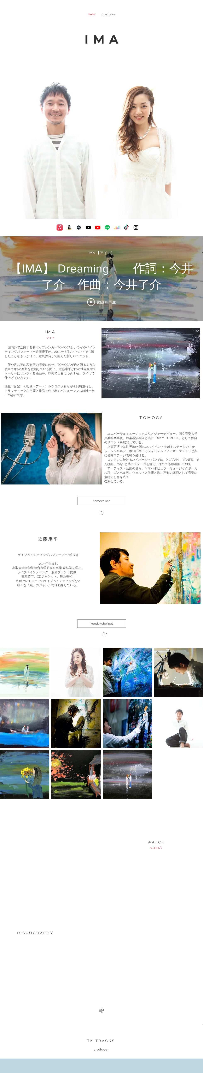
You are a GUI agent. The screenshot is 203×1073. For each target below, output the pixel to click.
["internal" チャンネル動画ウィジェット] (101, 278)
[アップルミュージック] (60, 227)
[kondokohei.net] (101, 623)
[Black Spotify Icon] (79, 227)
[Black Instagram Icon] (136, 227)
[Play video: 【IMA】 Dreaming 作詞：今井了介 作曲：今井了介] (101, 302)
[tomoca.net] (101, 501)
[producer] (101, 1049)
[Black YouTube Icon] (88, 227)
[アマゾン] (69, 227)
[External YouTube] (49, 845)
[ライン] (107, 227)
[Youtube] (98, 227)
